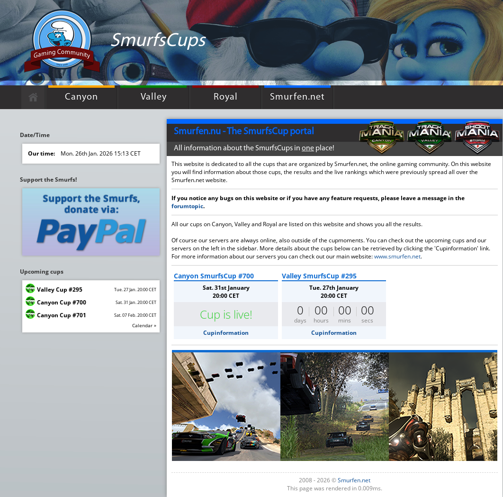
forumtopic (187, 206)
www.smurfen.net (397, 256)
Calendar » (144, 325)
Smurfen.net (297, 97)
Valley (154, 97)
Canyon (81, 97)
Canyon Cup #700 (61, 302)
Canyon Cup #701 (61, 315)
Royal (226, 97)
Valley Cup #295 (59, 289)
